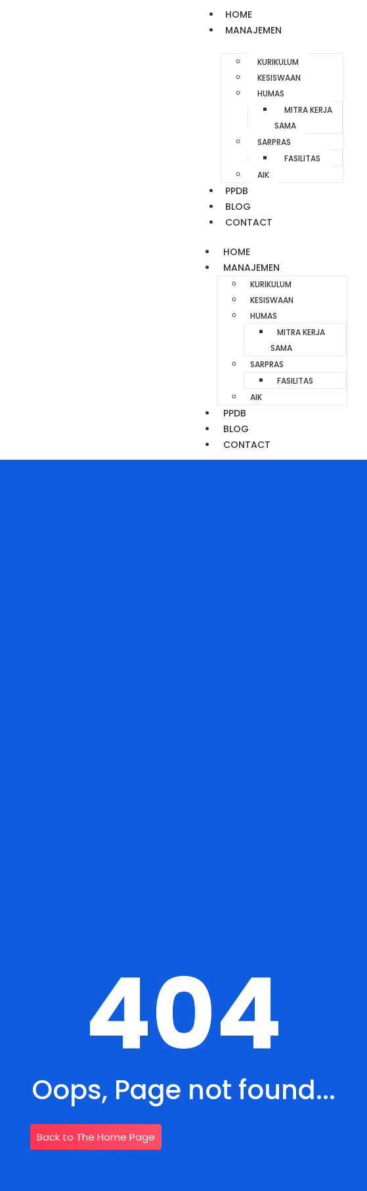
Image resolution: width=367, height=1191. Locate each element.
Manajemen (253, 30)
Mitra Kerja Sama (303, 117)
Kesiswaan (279, 77)
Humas (270, 93)
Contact (248, 222)
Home (238, 14)
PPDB (236, 190)
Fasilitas (302, 158)
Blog (238, 206)
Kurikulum (278, 62)
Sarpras (274, 142)
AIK (263, 174)
